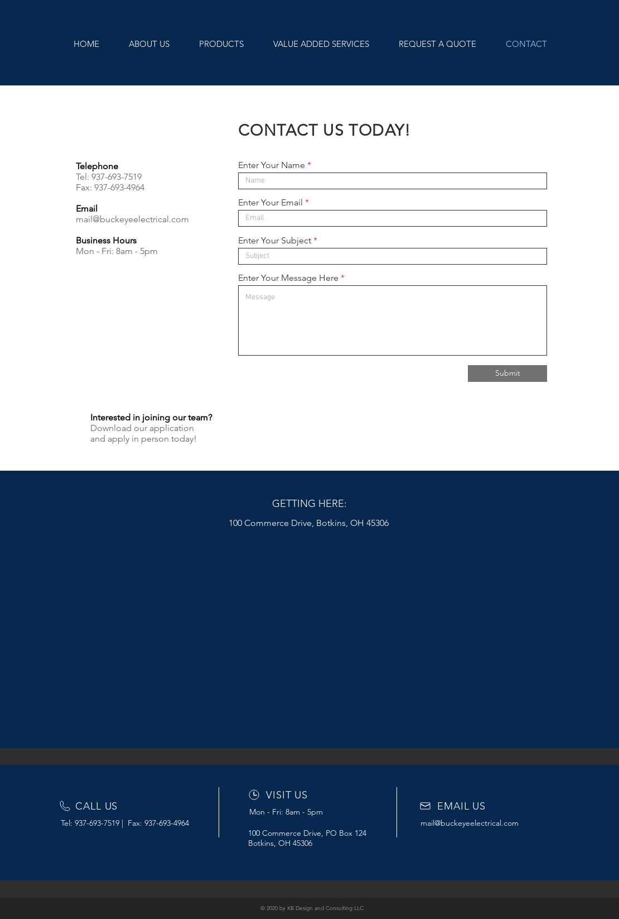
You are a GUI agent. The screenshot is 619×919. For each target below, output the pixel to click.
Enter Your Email (270, 202)
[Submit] (507, 373)
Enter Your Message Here (288, 278)
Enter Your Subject (274, 240)
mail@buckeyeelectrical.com (132, 219)
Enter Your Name (271, 165)
